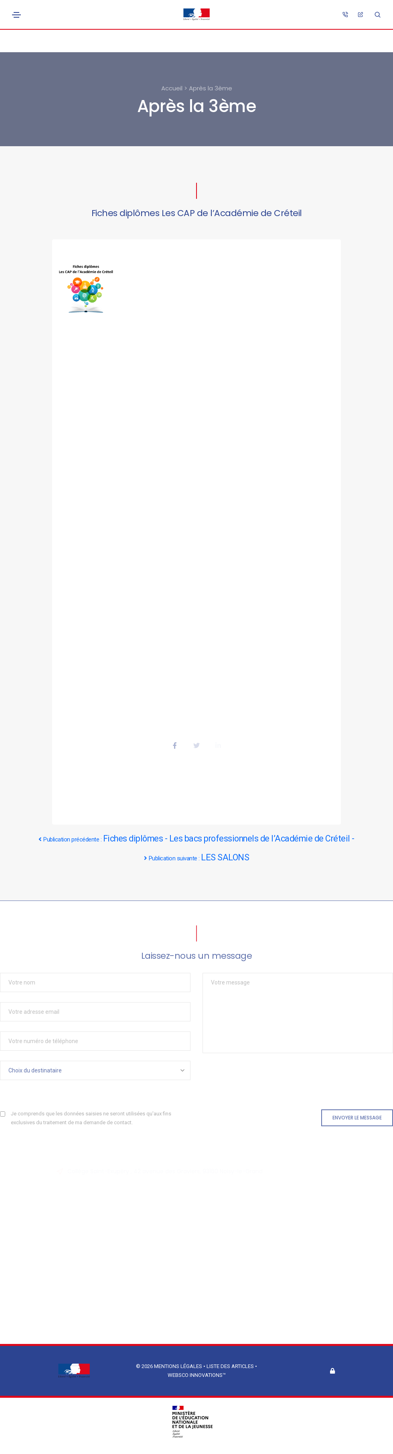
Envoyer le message (357, 1117)
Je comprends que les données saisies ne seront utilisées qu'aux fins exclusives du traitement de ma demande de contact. (91, 1118)
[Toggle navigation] (16, 15)
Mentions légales (178, 1366)
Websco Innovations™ (197, 1375)
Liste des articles (231, 1366)
